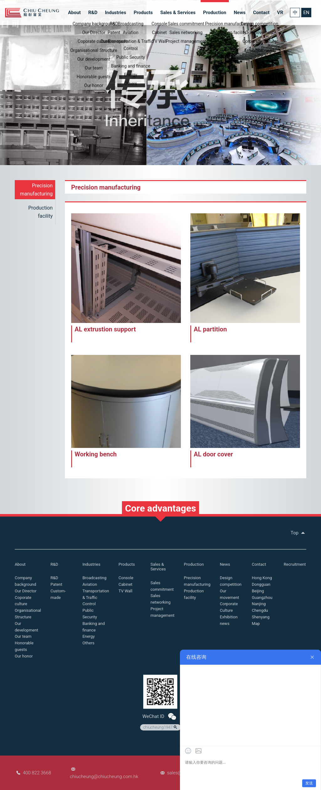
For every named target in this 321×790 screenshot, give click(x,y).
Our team (23, 636)
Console (125, 577)
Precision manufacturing (36, 190)
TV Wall (125, 591)
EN (306, 12)
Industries (115, 12)
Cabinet (125, 584)
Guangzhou (262, 597)
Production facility (40, 212)
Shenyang (261, 617)
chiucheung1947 (160, 727)
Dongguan (261, 584)
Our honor (24, 656)
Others (88, 643)
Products (143, 12)
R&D (92, 12)
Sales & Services (178, 12)
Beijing (258, 591)
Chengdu (260, 610)
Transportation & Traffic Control (95, 597)
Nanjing (259, 603)
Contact (261, 12)
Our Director (25, 591)
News (239, 12)
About (74, 12)
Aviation (89, 584)
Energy (88, 636)
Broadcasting (94, 577)
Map (256, 623)
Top (298, 533)
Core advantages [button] (160, 508)
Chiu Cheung (32, 13)
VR (280, 12)
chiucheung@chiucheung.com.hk (104, 776)
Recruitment (295, 564)
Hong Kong (262, 577)
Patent (56, 584)
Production (214, 12)
